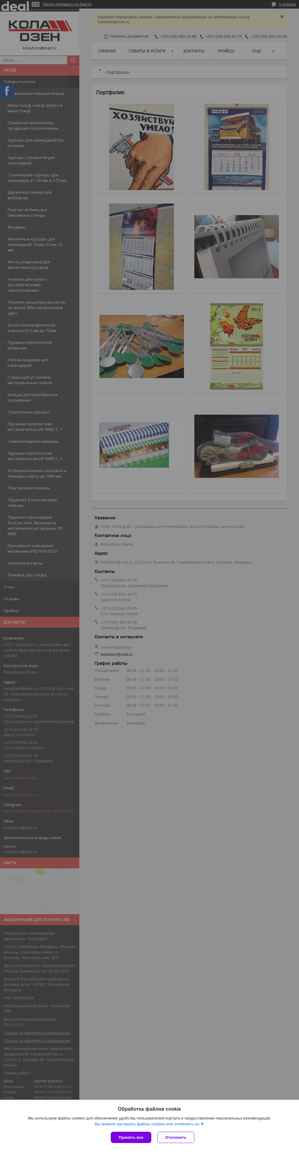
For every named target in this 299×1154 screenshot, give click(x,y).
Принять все (131, 1137)
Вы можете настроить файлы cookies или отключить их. (147, 1124)
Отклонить (175, 1137)
